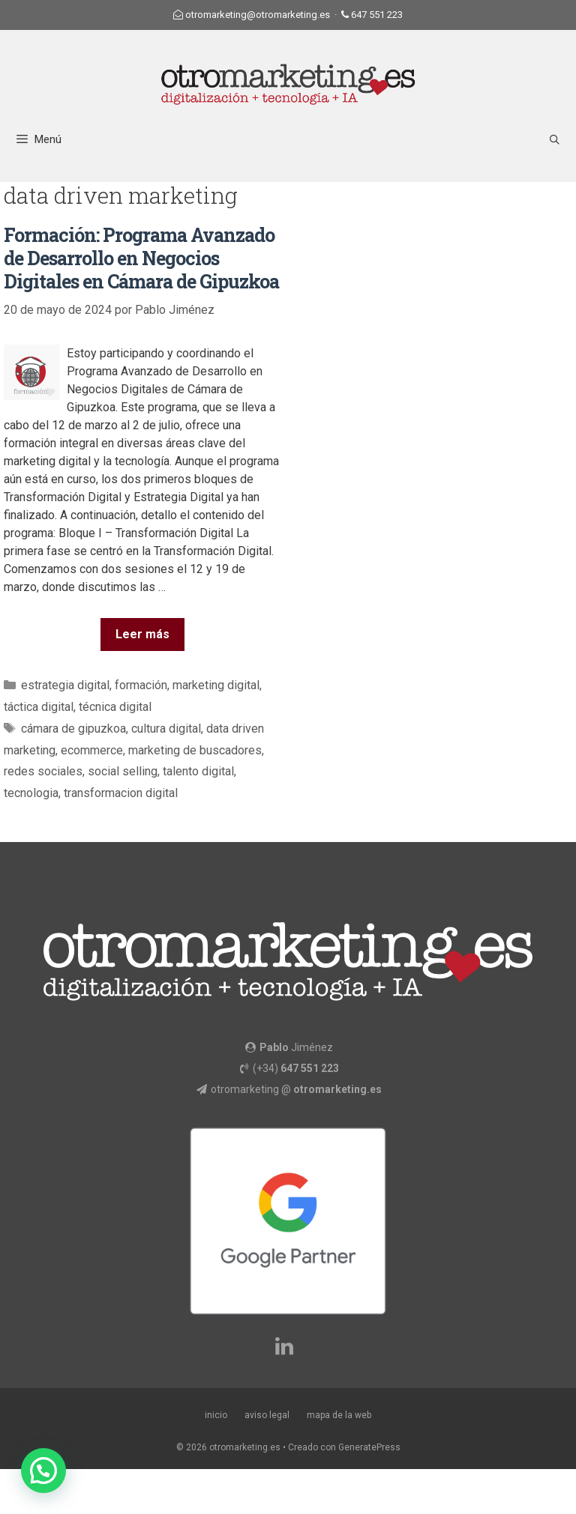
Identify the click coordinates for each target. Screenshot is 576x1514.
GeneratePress (369, 1447)
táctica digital (39, 707)
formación (141, 685)
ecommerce (92, 750)
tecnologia (31, 793)
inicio (216, 1415)
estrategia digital (65, 685)
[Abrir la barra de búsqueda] (554, 139)
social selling (123, 771)
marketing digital (216, 685)
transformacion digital (121, 793)
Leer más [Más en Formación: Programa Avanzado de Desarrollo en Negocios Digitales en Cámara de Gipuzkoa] (143, 634)
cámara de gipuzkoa (73, 728)
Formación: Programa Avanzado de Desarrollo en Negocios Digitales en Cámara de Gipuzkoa (141, 258)
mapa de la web (339, 1415)
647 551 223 (377, 14)
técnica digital (115, 707)
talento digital (198, 771)
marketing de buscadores (195, 750)
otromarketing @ (296, 1089)
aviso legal (267, 1415)
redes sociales (43, 771)
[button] (43, 1470)
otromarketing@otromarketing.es (257, 14)
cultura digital (166, 728)
